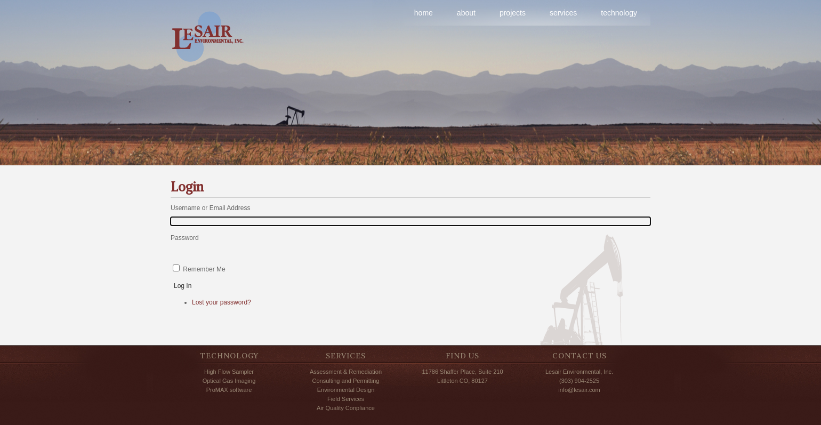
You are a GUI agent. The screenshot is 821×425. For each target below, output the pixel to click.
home (423, 13)
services (563, 13)
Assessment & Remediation (346, 371)
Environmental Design (346, 390)
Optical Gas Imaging (229, 381)
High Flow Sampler (229, 371)
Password (185, 238)
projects (513, 13)
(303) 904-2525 (579, 381)
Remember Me (204, 269)
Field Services (345, 399)
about (466, 13)
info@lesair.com (579, 390)
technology (619, 13)
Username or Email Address (210, 208)
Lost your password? (221, 302)
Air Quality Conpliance (346, 408)
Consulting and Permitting (346, 381)
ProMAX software (229, 390)
